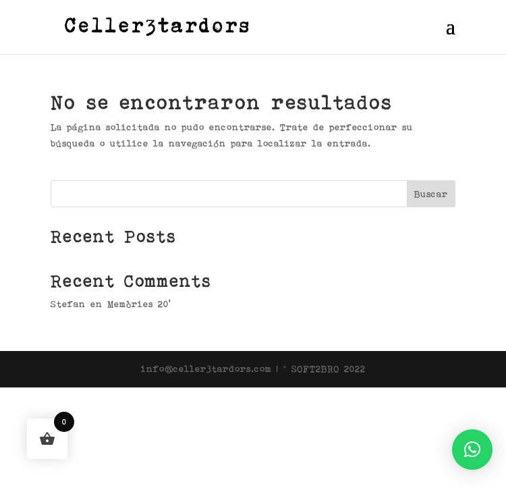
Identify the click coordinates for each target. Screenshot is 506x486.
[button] (472, 449)
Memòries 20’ (139, 303)
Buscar (431, 193)
